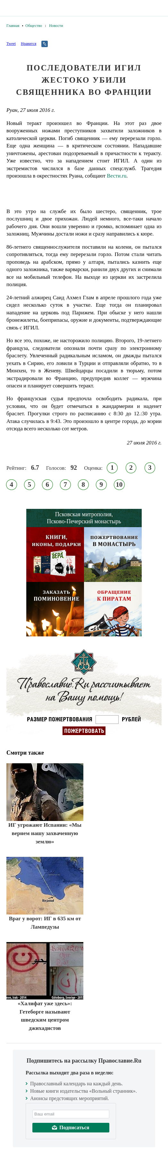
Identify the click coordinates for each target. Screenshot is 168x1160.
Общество (33, 25)
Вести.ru (116, 176)
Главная (12, 25)
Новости (56, 25)
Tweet (11, 43)
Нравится (28, 43)
